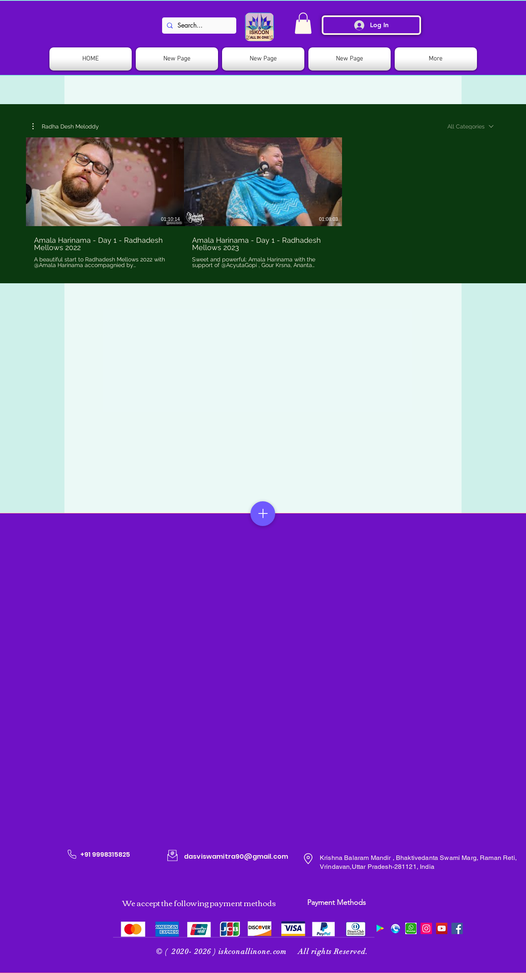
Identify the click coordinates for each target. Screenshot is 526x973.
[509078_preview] (395, 928)
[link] (303, 23)
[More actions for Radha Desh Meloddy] (65, 126)
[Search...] (198, 25)
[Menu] (262, 513)
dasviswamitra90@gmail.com (236, 856)
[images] (411, 928)
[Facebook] (457, 928)
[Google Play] (380, 928)
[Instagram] (426, 928)
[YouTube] (441, 928)
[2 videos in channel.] (263, 203)
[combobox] (470, 126)
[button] (65, 126)
